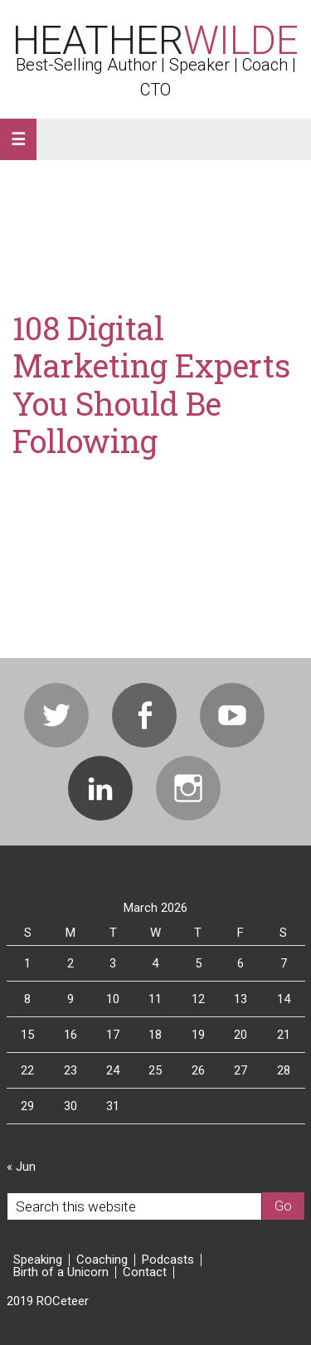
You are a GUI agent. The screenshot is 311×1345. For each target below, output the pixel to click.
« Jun (21, 1166)
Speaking (37, 1260)
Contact (145, 1272)
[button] (18, 139)
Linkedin (100, 788)
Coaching (102, 1260)
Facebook (144, 715)
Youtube (232, 715)
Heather (155, 40)
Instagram (188, 788)
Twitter (56, 715)
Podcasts (168, 1260)
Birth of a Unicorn (61, 1272)
